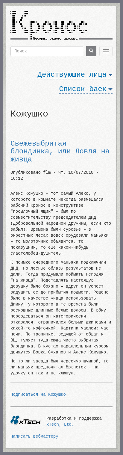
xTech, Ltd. (60, 424)
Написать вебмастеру (34, 436)
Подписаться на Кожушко (38, 394)
